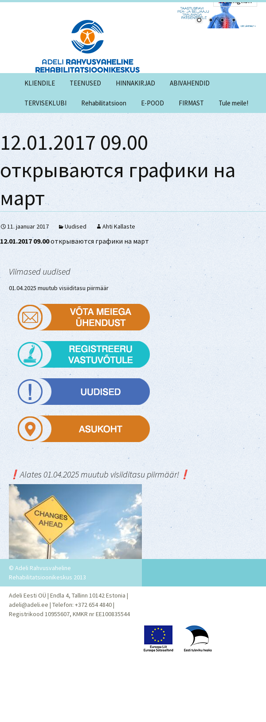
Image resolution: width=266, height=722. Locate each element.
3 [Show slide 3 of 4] (222, 21)
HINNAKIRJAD (135, 83)
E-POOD (152, 103)
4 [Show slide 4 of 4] (234, 21)
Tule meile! (233, 103)
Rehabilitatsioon (103, 103)
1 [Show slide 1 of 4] (199, 21)
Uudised (75, 226)
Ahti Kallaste (118, 226)
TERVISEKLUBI (45, 103)
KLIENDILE (39, 83)
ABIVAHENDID (190, 83)
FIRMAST (191, 103)
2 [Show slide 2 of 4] (210, 21)
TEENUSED (85, 83)
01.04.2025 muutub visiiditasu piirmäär (59, 288)
